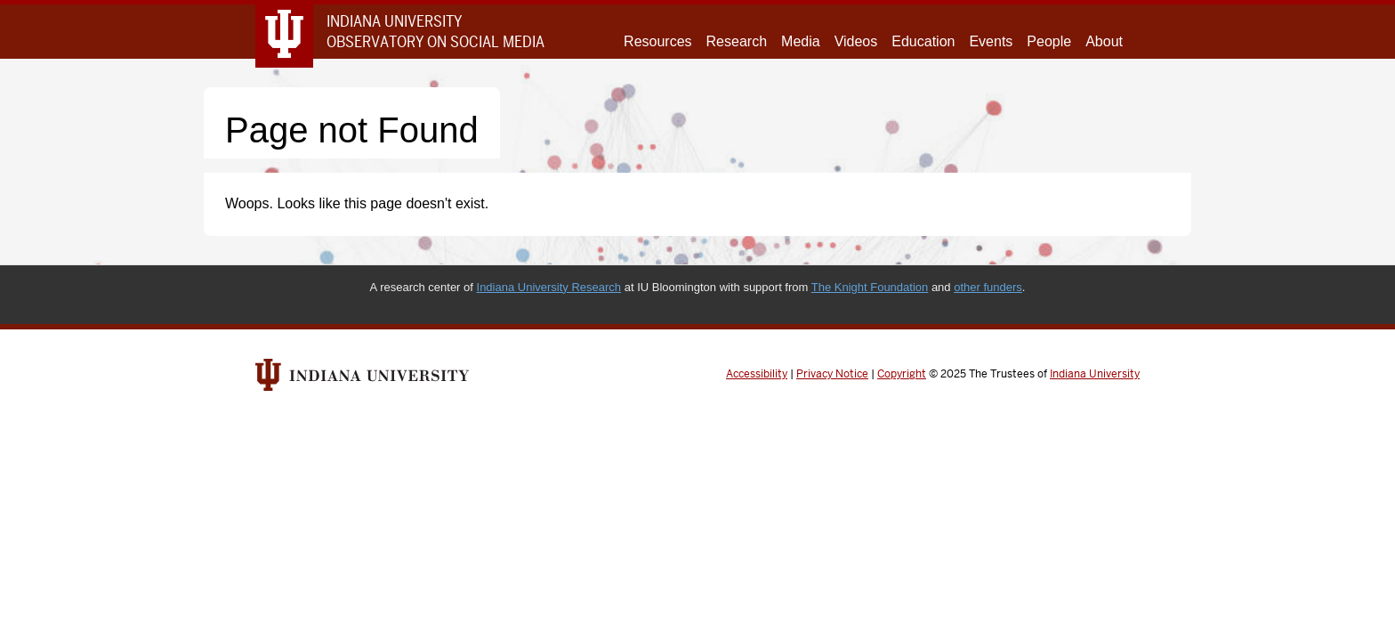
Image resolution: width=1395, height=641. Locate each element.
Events (990, 41)
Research (736, 41)
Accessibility (756, 374)
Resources (657, 41)
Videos (856, 41)
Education (923, 41)
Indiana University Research (549, 287)
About (1104, 41)
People (1049, 41)
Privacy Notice (832, 374)
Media (800, 41)
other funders (988, 287)
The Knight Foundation (870, 287)
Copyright (901, 374)
